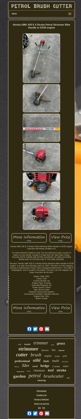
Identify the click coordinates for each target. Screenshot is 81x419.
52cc (25, 365)
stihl (36, 360)
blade (46, 361)
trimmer (41, 342)
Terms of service (41, 404)
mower (62, 350)
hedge (44, 366)
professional (22, 361)
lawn (28, 371)
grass (61, 343)
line (54, 350)
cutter (22, 354)
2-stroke (56, 366)
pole (65, 356)
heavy (16, 366)
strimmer (29, 348)
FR (43, 408)
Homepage (41, 391)
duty (68, 378)
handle (27, 344)
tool (51, 370)
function (65, 361)
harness (45, 350)
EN (39, 408)
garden (19, 376)
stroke (61, 370)
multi (55, 361)
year (52, 345)
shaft (19, 344)
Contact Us (41, 395)
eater (66, 366)
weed (34, 366)
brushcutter (54, 376)
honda (57, 356)
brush (36, 354)
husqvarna (20, 371)
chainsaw (39, 370)
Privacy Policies (41, 399)
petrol (35, 375)
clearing (41, 380)
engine (48, 355)
